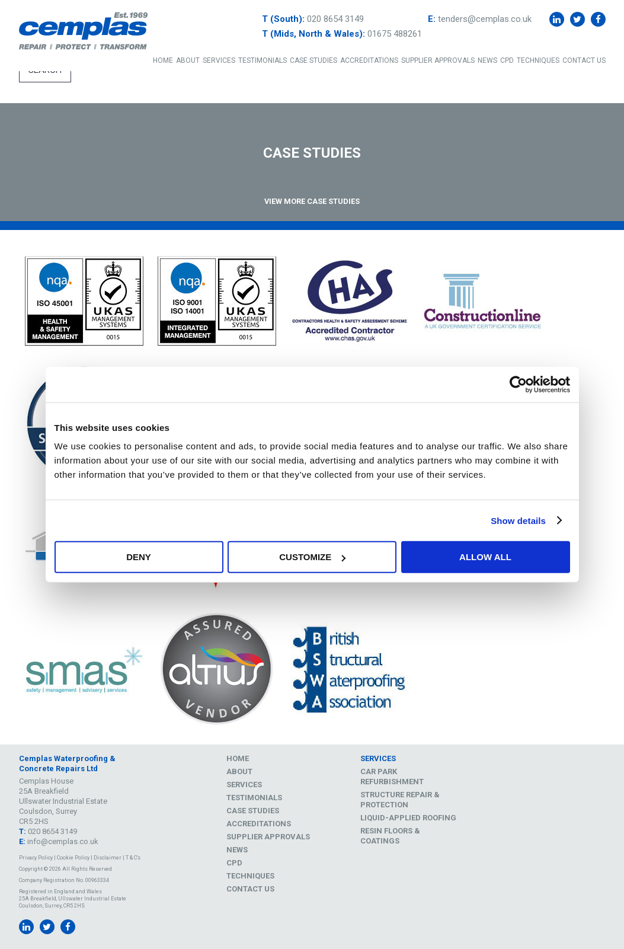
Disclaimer (107, 858)
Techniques (538, 60)
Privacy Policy (36, 858)
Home (163, 60)
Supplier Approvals (438, 60)
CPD (507, 60)
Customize (312, 557)
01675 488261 (394, 33)
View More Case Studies (312, 201)
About (188, 60)
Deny (138, 557)
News (487, 60)
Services (219, 60)
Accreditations (369, 60)
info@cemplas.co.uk (62, 841)
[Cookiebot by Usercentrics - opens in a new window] (518, 384)
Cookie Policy (73, 858)
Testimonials (262, 60)
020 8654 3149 (335, 19)
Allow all (485, 557)
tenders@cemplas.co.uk (485, 19)
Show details (518, 520)
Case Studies (313, 60)
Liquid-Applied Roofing (408, 817)
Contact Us (584, 60)
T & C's (133, 858)
